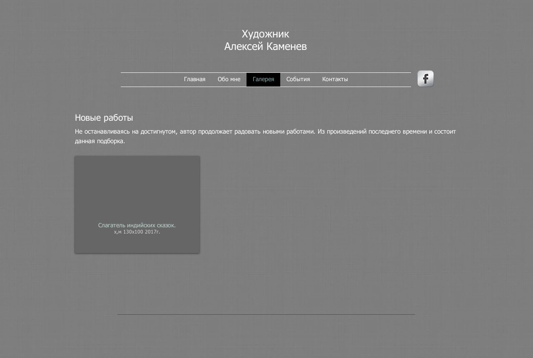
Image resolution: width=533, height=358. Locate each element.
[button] (137, 204)
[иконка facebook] (425, 78)
